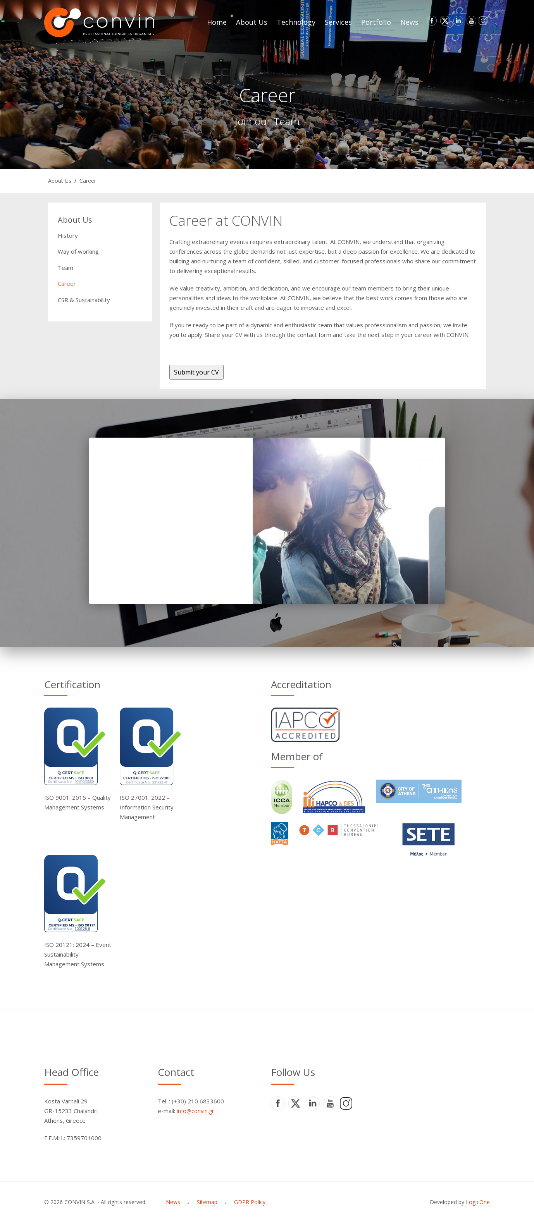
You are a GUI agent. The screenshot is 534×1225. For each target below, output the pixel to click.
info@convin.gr (195, 1111)
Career (87, 180)
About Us (59, 180)
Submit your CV (196, 372)
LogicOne (478, 1202)
